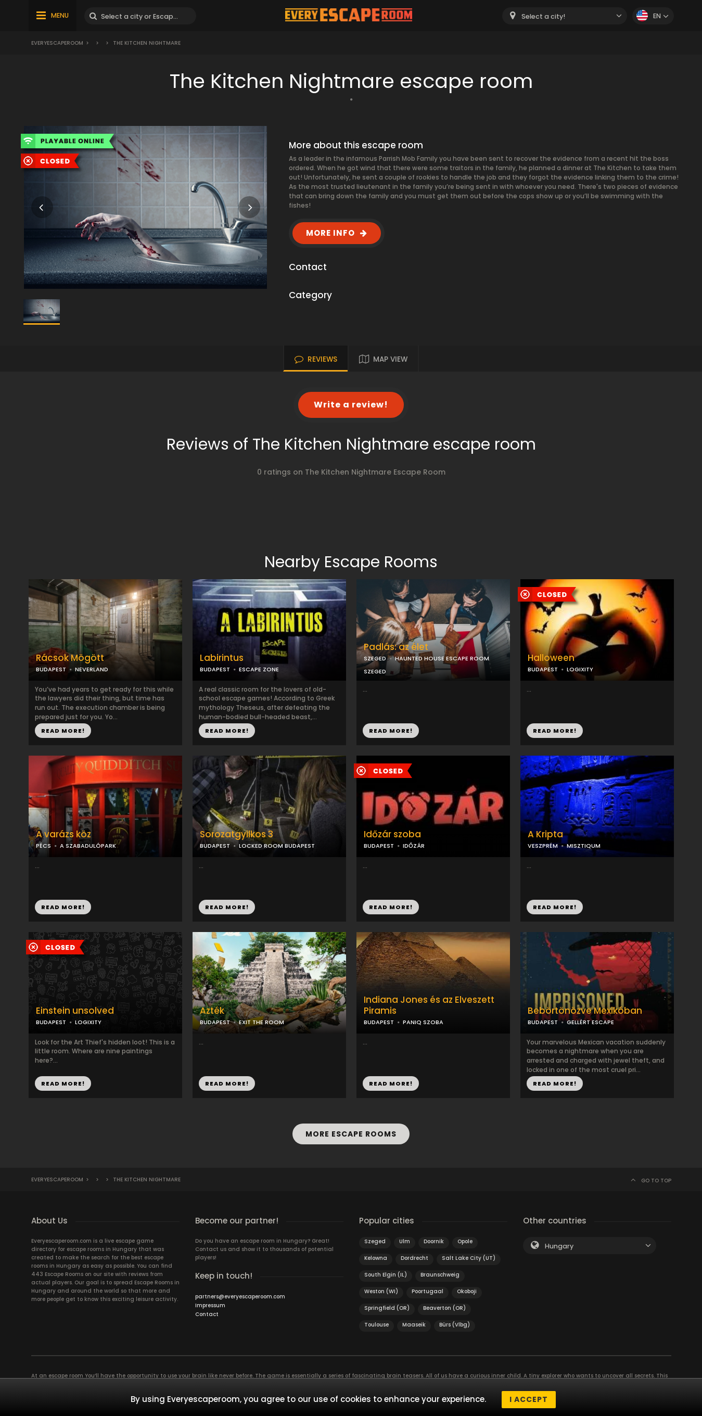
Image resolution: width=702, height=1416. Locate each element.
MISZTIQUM (584, 845)
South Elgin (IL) (385, 1270)
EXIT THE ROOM (261, 1022)
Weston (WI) (381, 1287)
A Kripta (545, 834)
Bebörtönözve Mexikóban (585, 1010)
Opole (465, 1237)
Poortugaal (427, 1287)
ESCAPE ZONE (259, 669)
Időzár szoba (392, 834)
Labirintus (222, 658)
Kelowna (375, 1253)
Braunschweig (440, 1270)
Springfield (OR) (387, 1303)
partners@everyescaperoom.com (240, 1292)
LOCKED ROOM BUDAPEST (277, 845)
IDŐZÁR (414, 845)
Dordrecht (414, 1253)
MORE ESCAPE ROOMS (351, 1132)
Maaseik (414, 1320)
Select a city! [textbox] (543, 16)
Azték (212, 1010)
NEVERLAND (91, 669)
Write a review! (351, 405)
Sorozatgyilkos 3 (236, 834)
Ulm (404, 1237)
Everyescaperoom (57, 43)
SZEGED (375, 658)
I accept (528, 1399)
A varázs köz (63, 834)
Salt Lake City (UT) (468, 1253)
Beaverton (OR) (444, 1303)
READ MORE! (63, 730)
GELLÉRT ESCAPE (590, 1022)
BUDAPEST (51, 669)
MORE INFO (330, 232)
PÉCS (43, 845)
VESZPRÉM (543, 845)
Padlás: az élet (396, 647)
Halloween (551, 658)
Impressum (210, 1301)
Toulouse (376, 1320)
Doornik (434, 1237)
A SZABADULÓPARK (88, 845)
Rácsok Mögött (70, 658)
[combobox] (564, 15)
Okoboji (467, 1287)
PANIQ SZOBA (423, 1022)
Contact (207, 1309)
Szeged (375, 1237)
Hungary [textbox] (559, 1241)
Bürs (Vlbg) (454, 1320)
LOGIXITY (580, 669)
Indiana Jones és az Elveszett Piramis (429, 1005)
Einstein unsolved (75, 1010)
